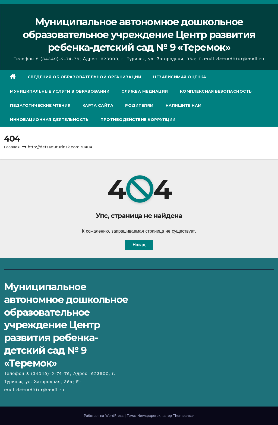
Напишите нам (184, 105)
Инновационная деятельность (49, 119)
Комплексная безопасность (216, 91)
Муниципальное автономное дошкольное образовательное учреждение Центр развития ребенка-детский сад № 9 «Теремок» (139, 34)
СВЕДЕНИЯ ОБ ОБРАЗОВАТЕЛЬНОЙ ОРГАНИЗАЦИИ (84, 76)
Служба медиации (144, 91)
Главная (12, 147)
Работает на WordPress (104, 416)
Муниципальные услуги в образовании (59, 91)
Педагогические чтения (40, 105)
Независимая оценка (179, 76)
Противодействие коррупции (138, 119)
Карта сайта (98, 105)
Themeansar (183, 416)
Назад (138, 244)
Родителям (139, 105)
